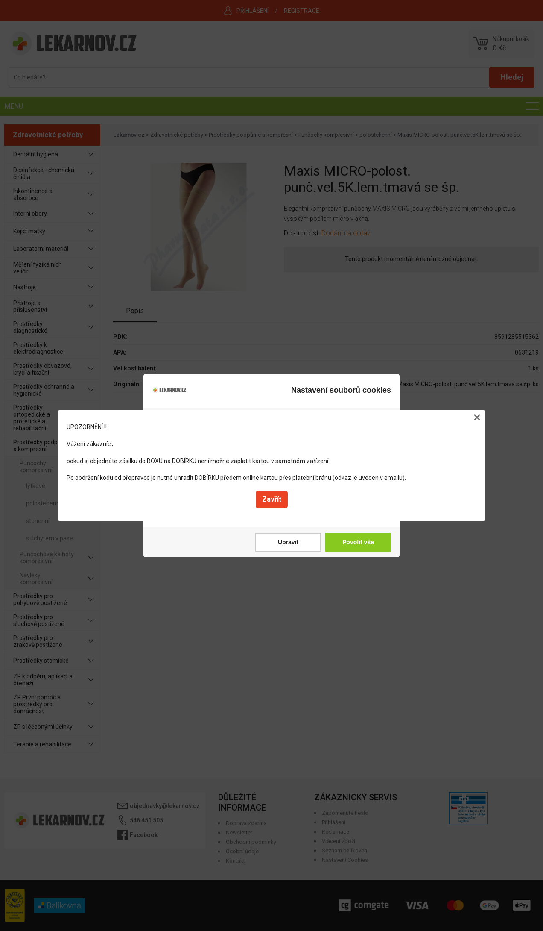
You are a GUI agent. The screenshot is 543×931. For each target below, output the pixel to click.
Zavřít (271, 499)
